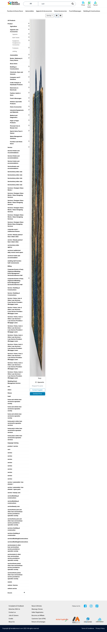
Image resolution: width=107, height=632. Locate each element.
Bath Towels (15, 37)
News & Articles (37, 606)
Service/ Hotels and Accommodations (14, 151)
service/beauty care (14, 506)
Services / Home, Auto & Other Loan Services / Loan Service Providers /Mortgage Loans (15, 335)
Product (10, 23)
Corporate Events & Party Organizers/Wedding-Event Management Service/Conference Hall (15, 269)
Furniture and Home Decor (16, 142)
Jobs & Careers (13, 615)
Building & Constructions (14, 67)
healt (9, 396)
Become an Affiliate (38, 615)
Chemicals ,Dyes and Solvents (16, 72)
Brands (16, 593)
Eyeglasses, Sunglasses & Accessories (16, 41)
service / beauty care (14, 492)
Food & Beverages (15, 98)
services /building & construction (14, 528)
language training (13, 443)
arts (9, 386)
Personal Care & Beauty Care (15, 126)
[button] (49, 15)
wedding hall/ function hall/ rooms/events (14, 261)
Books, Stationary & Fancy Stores (16, 58)
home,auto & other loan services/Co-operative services (15, 421)
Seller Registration (37, 612)
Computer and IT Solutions (15, 77)
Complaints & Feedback (16, 606)
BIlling (10, 266)
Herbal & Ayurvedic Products (16, 101)
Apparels (14, 34)
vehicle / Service (13, 585)
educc (9, 389)
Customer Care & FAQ (39, 619)
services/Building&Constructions (16, 538)
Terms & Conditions (87, 628)
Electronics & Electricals (14, 88)
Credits (11, 619)
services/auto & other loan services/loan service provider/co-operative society (14, 545)
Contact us (12, 612)
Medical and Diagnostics (13, 115)
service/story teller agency (13, 245)
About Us (12, 622)
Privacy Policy (100, 628)
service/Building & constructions (13, 496)
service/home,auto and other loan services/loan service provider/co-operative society (15, 509)
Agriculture (13, 26)
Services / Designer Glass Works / (15, 188)
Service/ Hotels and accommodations (14, 156)
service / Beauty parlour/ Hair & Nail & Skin (15, 234)
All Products (11, 20)
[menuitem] (15, 11)
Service (10, 147)
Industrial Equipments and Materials (17, 110)
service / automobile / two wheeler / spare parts (15, 487)
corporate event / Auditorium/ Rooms (14, 229)
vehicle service (12, 588)
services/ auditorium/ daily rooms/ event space (15, 250)
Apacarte (41, 382)
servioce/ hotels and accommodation (14, 255)
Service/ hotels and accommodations (13, 161)
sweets (10, 582)
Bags (39, 378)
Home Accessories (16, 107)
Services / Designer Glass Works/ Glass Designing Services (15, 222)
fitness (10, 393)
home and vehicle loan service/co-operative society (14, 399)
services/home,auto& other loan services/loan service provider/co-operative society (15, 563)
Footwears (15, 48)
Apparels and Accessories (14, 30)
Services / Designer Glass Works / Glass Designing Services (15, 193)
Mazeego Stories (37, 609)
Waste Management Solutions (16, 136)
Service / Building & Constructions (14, 288)
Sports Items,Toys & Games (16, 131)
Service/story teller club (15, 171)
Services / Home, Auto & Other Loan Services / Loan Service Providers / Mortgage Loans (15, 317)
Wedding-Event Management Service (14, 381)
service (10, 452)
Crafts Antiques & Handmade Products (16, 82)
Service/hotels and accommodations (13, 166)
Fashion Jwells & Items (15, 93)
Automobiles (14, 55)
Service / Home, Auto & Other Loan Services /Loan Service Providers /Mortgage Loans (15, 298)
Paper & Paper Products (14, 121)
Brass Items (13, 63)
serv (9, 449)
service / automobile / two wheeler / (15, 482)
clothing (14, 51)
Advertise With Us (14, 609)
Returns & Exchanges (38, 622)
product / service (13, 446)
